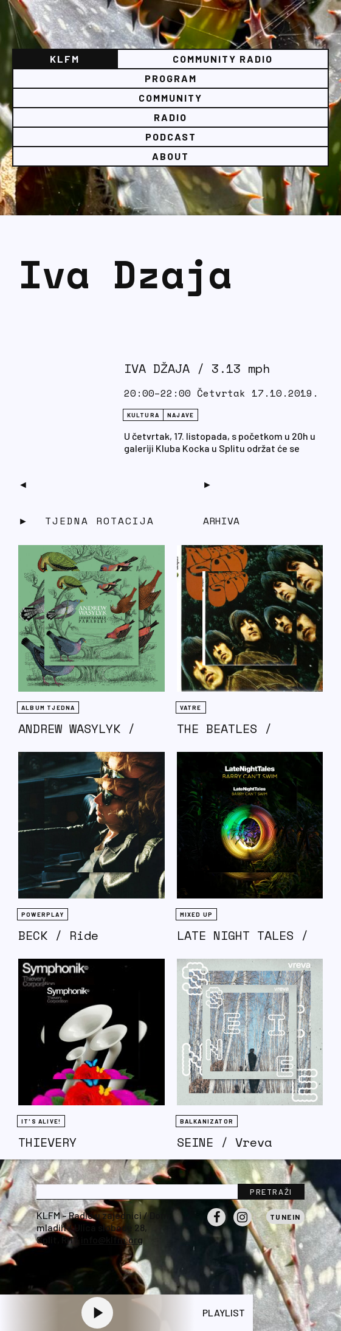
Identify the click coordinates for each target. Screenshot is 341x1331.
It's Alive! (41, 1121)
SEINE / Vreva (224, 1142)
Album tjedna (48, 707)
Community (170, 97)
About (170, 156)
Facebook (216, 1225)
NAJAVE (180, 415)
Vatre (191, 707)
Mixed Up (196, 914)
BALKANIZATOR (206, 1121)
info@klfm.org (112, 1239)
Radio (170, 117)
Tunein (285, 1216)
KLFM (65, 58)
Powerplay (42, 914)
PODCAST (170, 136)
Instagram (242, 1225)
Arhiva (221, 520)
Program (171, 78)
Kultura (143, 415)
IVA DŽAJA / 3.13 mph (197, 368)
